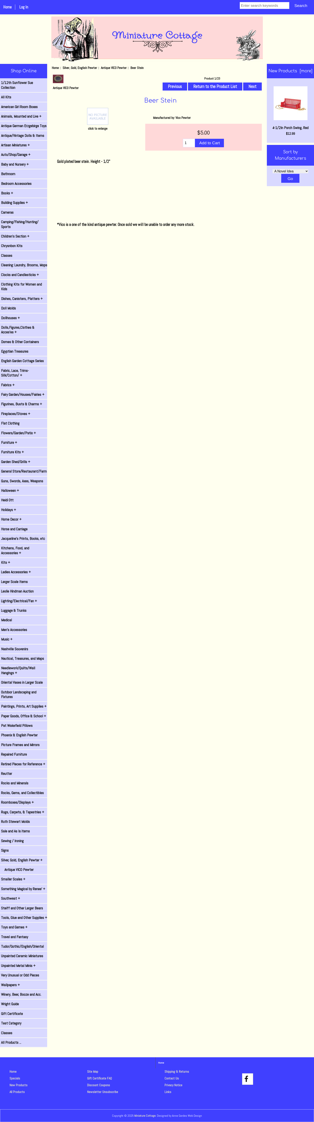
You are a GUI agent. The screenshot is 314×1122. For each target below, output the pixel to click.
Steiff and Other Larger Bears (22, 908)
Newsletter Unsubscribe (102, 1092)
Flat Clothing (10, 423)
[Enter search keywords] (264, 5)
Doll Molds (8, 308)
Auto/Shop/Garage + (15, 154)
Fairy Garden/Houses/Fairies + (22, 394)
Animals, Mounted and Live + (21, 116)
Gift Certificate (12, 1013)
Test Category (11, 1023)
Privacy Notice (173, 1085)
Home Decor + (11, 519)
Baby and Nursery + (15, 164)
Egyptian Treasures (14, 351)
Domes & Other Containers (20, 342)
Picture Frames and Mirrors (20, 744)
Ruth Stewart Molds (15, 821)
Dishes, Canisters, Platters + (22, 298)
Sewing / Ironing (12, 841)
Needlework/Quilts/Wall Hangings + (18, 670)
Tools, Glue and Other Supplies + (24, 917)
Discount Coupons (98, 1085)
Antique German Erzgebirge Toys (24, 126)
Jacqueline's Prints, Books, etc (23, 538)
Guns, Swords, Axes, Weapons (22, 481)
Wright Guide (10, 1004)
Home (7, 7)
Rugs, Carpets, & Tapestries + (22, 812)
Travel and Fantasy (14, 937)
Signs (5, 850)
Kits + (5, 562)
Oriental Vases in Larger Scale (22, 682)
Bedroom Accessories (16, 183)
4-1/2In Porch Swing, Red (290, 108)
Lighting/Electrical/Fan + (19, 601)
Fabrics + (8, 385)
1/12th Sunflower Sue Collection (17, 85)
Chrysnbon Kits (11, 245)
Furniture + (9, 442)
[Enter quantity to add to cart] (189, 143)
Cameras (7, 212)
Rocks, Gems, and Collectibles (22, 793)
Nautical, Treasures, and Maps (22, 658)
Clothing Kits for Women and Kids (21, 286)
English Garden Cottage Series (22, 361)
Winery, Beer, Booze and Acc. (21, 994)
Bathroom (8, 174)
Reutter (6, 773)
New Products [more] (290, 71)
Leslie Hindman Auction (17, 591)
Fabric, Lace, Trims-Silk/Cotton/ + (15, 373)
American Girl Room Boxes (19, 106)
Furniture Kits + (12, 452)
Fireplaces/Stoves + (15, 413)
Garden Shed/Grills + (15, 461)
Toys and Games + (14, 927)
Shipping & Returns (177, 1071)
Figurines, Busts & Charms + (21, 404)
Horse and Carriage (14, 529)
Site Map (92, 1071)
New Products (18, 1085)
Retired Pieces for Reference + (23, 764)
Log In (23, 7)
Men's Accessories (14, 629)
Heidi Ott (7, 500)
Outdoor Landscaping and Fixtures (18, 694)
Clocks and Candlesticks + (20, 274)
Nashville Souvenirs (14, 649)
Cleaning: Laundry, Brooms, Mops (24, 265)
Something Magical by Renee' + (23, 889)
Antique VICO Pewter (114, 68)
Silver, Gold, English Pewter (80, 68)
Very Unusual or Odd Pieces (20, 975)
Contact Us (172, 1078)
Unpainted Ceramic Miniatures (22, 956)
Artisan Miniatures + (15, 145)
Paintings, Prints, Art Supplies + (24, 706)
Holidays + (8, 509)
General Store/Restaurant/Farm (24, 471)
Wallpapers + (10, 985)
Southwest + (10, 898)
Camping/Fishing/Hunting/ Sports (19, 224)
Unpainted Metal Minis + (18, 965)
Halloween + (10, 490)
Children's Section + (15, 236)
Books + (7, 193)
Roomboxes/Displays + (17, 802)
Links (168, 1092)
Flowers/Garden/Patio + (18, 433)
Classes (6, 255)
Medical (6, 620)
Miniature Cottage (145, 1116)
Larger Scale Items (14, 581)
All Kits (6, 97)
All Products (17, 1092)
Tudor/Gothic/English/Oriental (22, 946)
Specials (15, 1078)
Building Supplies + (14, 202)
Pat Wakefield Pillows (17, 725)
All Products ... (11, 1042)
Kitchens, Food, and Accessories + (15, 550)
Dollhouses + (10, 318)
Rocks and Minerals (14, 783)
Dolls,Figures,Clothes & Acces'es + (17, 329)
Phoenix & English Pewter (19, 735)
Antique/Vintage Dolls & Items (22, 135)
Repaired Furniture (14, 754)
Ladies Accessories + (16, 572)
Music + (6, 639)
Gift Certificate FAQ (99, 1078)
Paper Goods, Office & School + (23, 716)
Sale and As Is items (15, 831)
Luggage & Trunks (13, 610)
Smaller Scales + (13, 879)
